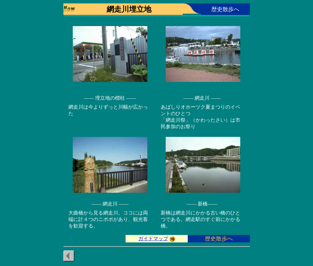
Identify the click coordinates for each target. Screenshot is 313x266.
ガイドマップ (153, 238)
